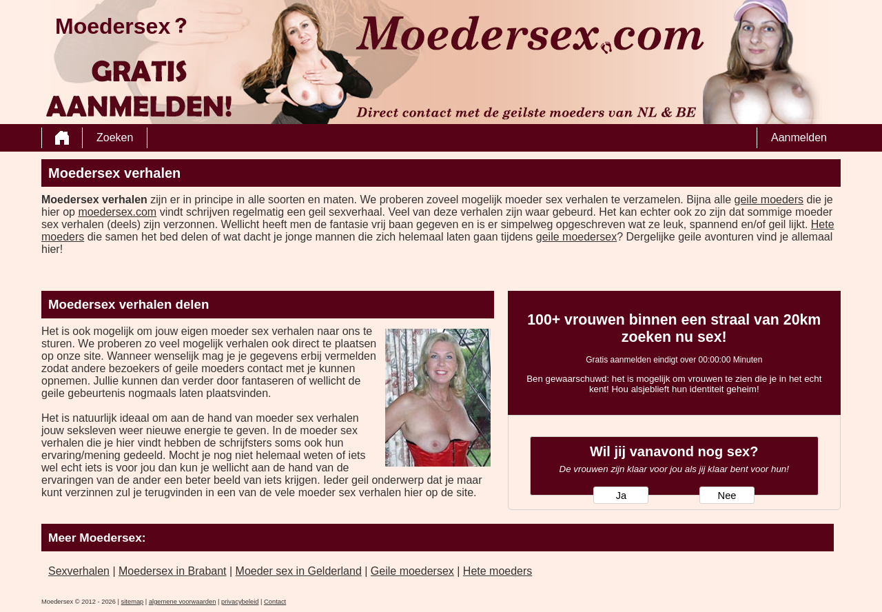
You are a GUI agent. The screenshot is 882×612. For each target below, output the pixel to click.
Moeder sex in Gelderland (299, 571)
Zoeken (114, 137)
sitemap (132, 601)
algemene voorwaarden (182, 601)
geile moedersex (576, 237)
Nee (727, 495)
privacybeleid (239, 601)
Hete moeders (498, 571)
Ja (621, 495)
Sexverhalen (79, 571)
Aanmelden (799, 137)
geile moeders (769, 199)
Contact (275, 601)
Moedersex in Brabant (173, 571)
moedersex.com (117, 212)
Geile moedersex (412, 571)
